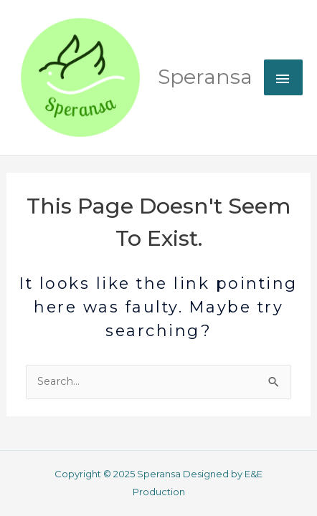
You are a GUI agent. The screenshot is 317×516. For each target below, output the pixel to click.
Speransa (205, 76)
